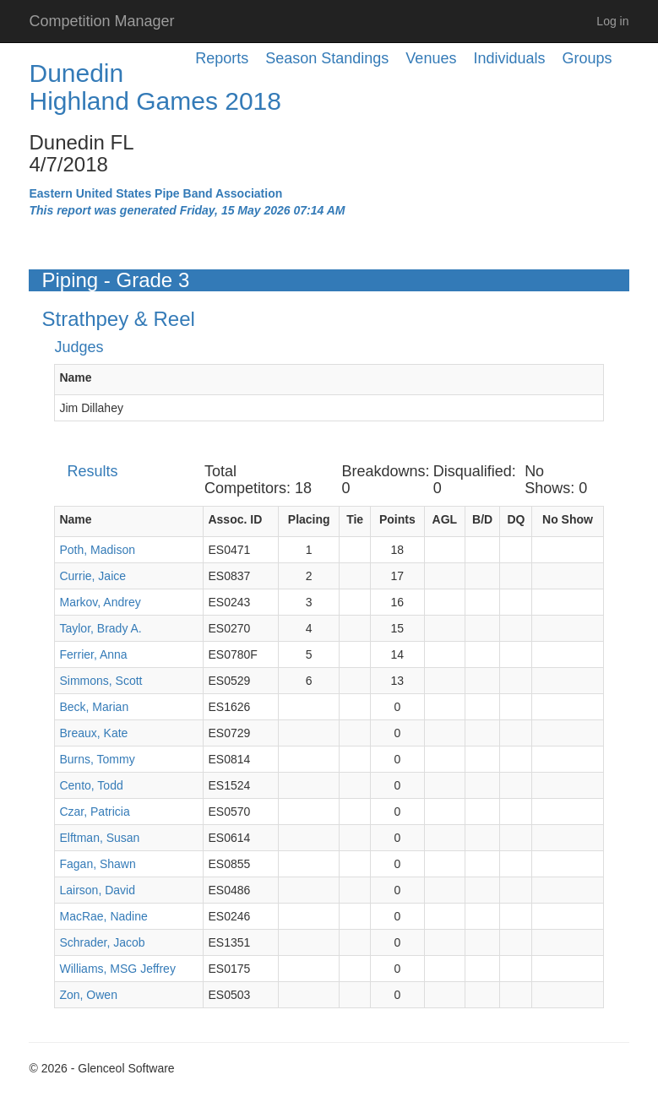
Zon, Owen (88, 995)
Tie (354, 519)
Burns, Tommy (96, 759)
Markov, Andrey (99, 602)
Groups (587, 58)
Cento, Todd (90, 785)
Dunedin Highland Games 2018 (155, 87)
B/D (482, 519)
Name (75, 377)
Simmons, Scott (100, 680)
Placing (309, 519)
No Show (567, 519)
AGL (445, 519)
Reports (221, 58)
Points (397, 519)
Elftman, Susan (99, 837)
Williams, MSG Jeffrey (117, 968)
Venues (430, 58)
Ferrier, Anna (93, 654)
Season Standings (327, 58)
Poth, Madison (97, 549)
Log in (612, 21)
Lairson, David (97, 890)
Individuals (509, 58)
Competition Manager (101, 21)
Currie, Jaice (92, 576)
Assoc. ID (235, 519)
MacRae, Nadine (103, 916)
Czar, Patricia (94, 811)
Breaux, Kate (93, 733)
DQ (516, 519)
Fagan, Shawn (97, 864)
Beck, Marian (93, 707)
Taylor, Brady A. (100, 628)
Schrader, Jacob (101, 942)
